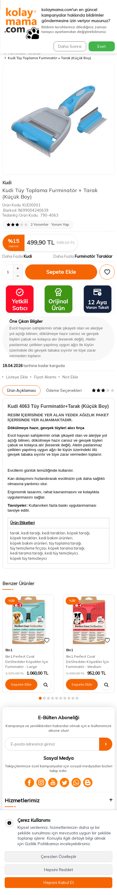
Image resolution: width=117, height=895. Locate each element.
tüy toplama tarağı (65, 543)
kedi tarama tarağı (26, 553)
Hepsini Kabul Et (58, 882)
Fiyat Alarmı (43, 377)
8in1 (8, 650)
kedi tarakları (53, 533)
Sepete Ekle (61, 271)
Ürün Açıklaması (21, 390)
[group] (58, 119)
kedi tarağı (30, 533)
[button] (40, 698)
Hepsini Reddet (58, 869)
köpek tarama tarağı (66, 548)
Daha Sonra (69, 46)
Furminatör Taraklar (93, 256)
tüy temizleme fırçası (28, 548)
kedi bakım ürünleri (55, 538)
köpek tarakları (23, 538)
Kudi (6, 182)
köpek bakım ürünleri (28, 543)
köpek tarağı (78, 533)
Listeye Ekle (15, 377)
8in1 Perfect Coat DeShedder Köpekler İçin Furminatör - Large (26, 661)
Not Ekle (68, 377)
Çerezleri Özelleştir (58, 856)
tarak (15, 533)
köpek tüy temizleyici (28, 558)
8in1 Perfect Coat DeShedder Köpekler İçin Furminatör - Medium (87, 661)
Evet (101, 46)
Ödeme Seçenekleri (64, 390)
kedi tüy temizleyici (61, 553)
